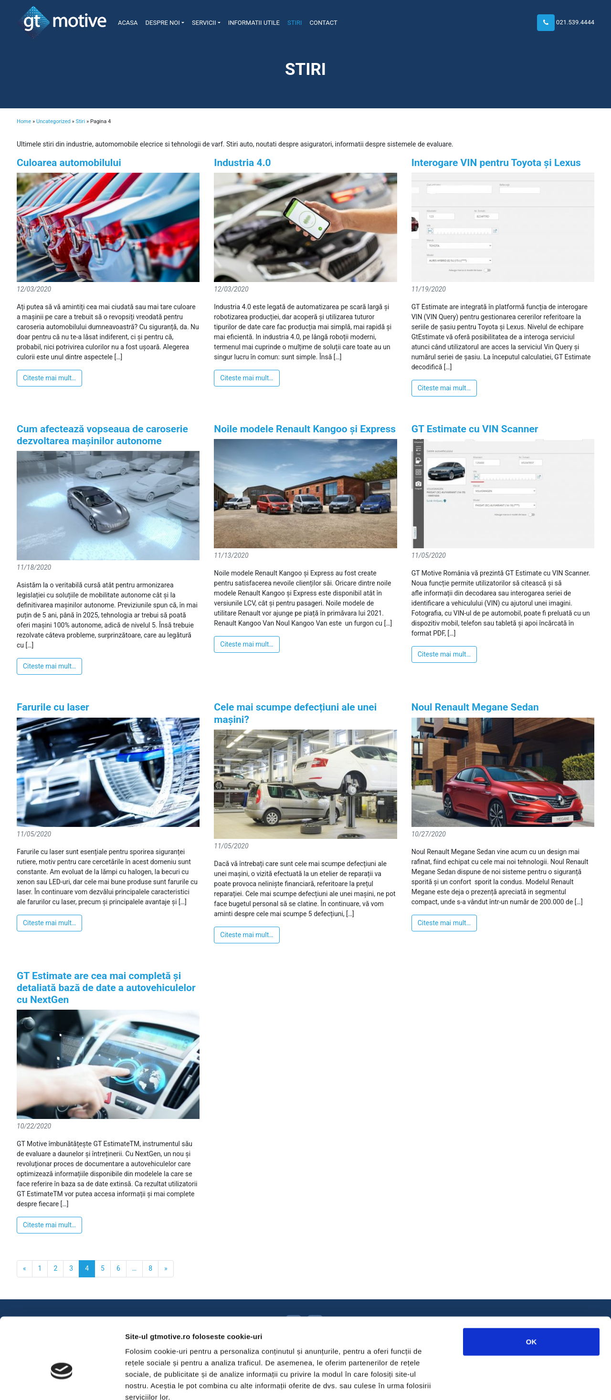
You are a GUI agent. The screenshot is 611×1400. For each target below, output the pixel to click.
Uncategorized (53, 121)
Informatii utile (254, 22)
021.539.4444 (575, 22)
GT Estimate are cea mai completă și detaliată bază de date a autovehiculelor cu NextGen (106, 987)
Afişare (477, 1381)
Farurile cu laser (53, 707)
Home (24, 121)
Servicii (204, 22)
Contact (323, 22)
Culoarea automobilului (69, 162)
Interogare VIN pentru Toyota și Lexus (496, 162)
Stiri (294, 22)
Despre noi (163, 22)
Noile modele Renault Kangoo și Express (305, 429)
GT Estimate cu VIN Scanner (474, 429)
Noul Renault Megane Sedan (475, 707)
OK (531, 1287)
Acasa (128, 22)
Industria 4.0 (242, 162)
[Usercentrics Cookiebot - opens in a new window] (62, 1381)
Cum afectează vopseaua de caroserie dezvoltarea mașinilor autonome (102, 435)
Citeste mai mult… (49, 378)
